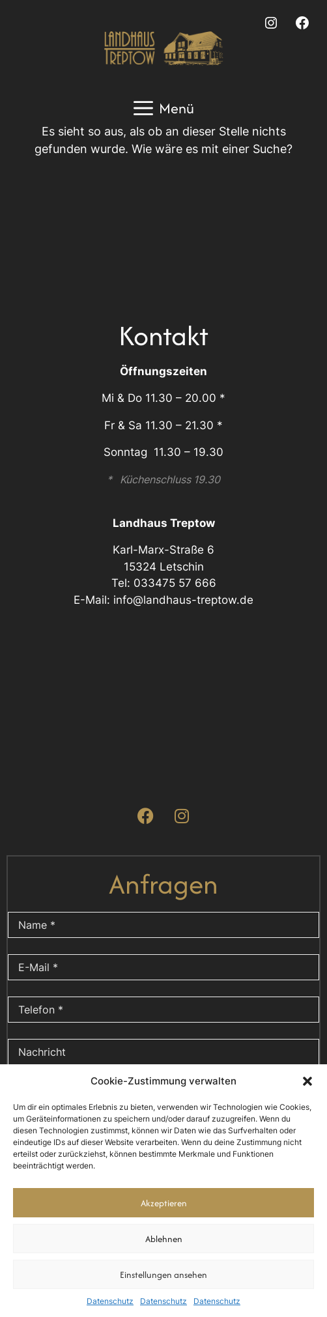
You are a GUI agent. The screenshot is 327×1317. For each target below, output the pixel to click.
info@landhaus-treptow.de (183, 599)
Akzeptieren (164, 1203)
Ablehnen (163, 1238)
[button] (307, 1081)
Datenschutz (110, 1301)
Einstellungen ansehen (163, 1274)
